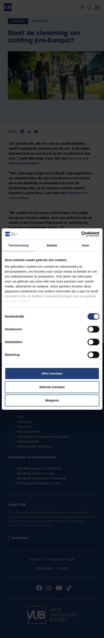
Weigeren (52, 400)
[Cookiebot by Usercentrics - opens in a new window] (81, 234)
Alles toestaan (52, 373)
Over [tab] (85, 245)
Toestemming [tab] (18, 245)
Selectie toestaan (52, 387)
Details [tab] (52, 245)
